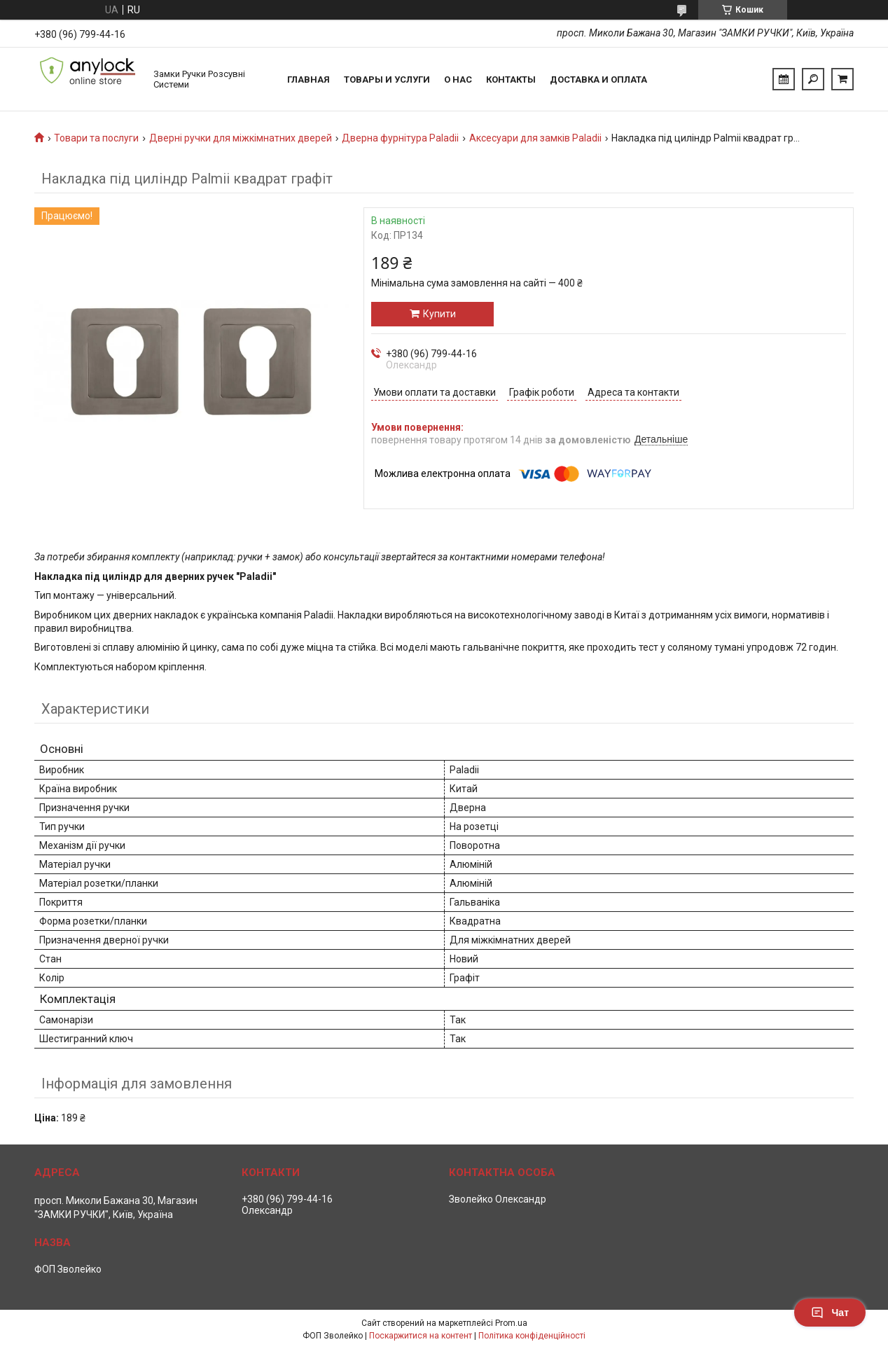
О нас (458, 79)
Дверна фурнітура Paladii (400, 138)
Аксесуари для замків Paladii (535, 138)
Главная (308, 79)
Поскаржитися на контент (420, 1336)
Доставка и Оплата (598, 79)
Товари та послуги (96, 138)
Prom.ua (511, 1323)
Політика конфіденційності (531, 1336)
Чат (830, 1312)
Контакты (511, 79)
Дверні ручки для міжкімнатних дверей (240, 138)
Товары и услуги (387, 79)
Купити (439, 313)
